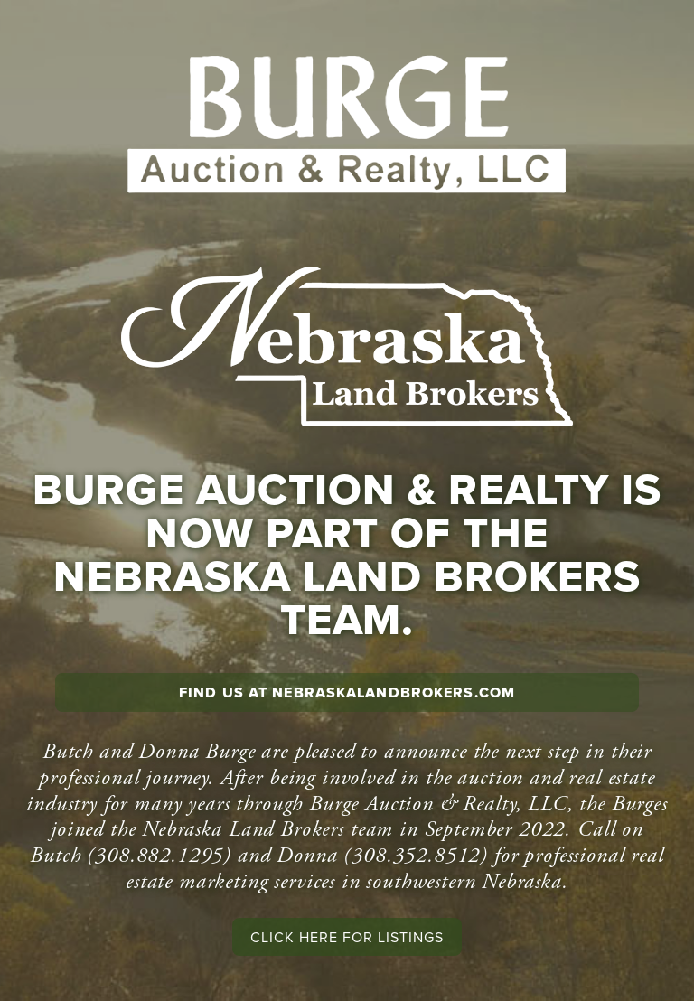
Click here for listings (346, 937)
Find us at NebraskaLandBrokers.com (347, 692)
